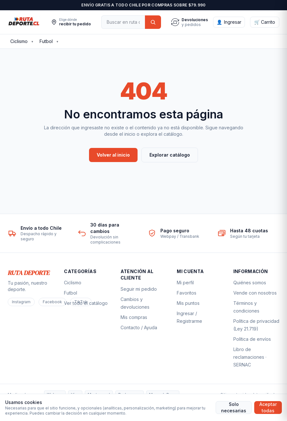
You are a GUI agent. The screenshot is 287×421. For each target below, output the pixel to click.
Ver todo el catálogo (86, 303)
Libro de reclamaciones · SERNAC (249, 357)
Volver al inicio (113, 155)
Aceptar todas (268, 407)
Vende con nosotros (255, 293)
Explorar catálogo (169, 155)
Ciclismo (19, 41)
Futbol (46, 41)
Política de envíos (252, 339)
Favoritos (186, 293)
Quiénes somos (249, 282)
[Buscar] (123, 22)
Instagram (21, 301)
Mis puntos (188, 303)
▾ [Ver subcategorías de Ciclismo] (32, 41)
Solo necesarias (233, 407)
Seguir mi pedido (139, 289)
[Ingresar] (229, 22)
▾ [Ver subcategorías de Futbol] (57, 41)
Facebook (52, 301)
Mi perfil (185, 282)
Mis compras (134, 317)
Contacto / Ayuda (139, 327)
